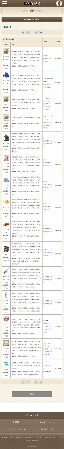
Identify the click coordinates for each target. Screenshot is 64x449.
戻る (32, 394)
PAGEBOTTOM (60, 445)
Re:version (35, 440)
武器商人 (45, 320)
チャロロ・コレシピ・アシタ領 (47, 106)
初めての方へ (48, 429)
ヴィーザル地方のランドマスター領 (47, 351)
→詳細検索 (6, 27)
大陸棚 (49, 371)
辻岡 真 (45, 55)
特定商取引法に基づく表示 (33, 437)
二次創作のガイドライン (50, 437)
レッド (45, 138)
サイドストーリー (48, 422)
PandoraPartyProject (32, 3)
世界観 (16, 422)
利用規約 (5, 437)
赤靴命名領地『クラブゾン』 (47, 143)
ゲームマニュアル (16, 429)
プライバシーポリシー (16, 437)
